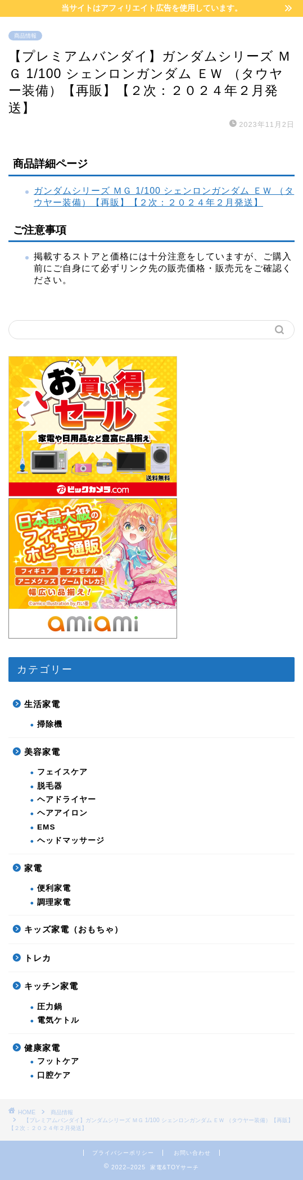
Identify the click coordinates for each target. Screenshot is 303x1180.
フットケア (58, 1061)
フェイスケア (62, 772)
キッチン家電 (51, 986)
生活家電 (42, 704)
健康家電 (42, 1048)
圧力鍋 (49, 1007)
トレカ (37, 958)
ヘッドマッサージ (71, 840)
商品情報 (25, 36)
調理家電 (54, 902)
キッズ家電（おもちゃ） (73, 929)
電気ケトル (58, 1020)
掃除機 (49, 724)
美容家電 (42, 752)
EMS (46, 827)
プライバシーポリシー (123, 1153)
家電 (33, 868)
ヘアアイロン (62, 813)
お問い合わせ (192, 1153)
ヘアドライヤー (66, 799)
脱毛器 (49, 786)
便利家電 (54, 888)
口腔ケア (54, 1075)
